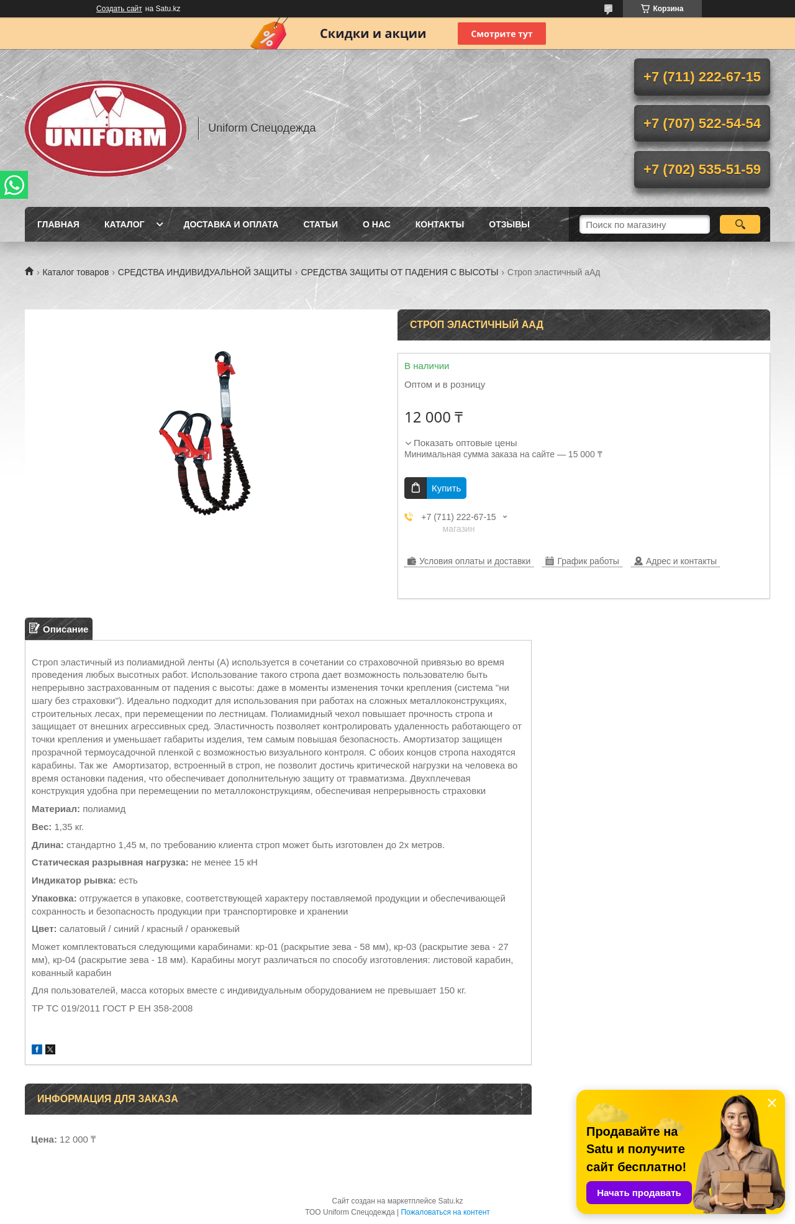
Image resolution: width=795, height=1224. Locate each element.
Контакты (440, 224)
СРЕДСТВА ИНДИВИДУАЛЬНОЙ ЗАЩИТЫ (205, 272)
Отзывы (509, 224)
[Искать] (740, 224)
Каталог (124, 224)
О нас (377, 224)
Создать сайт (119, 8)
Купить (446, 488)
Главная (58, 224)
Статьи (320, 224)
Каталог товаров (75, 272)
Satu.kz (450, 1201)
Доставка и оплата (230, 224)
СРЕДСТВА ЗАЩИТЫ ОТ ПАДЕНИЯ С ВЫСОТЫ (399, 272)
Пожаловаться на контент (445, 1212)
